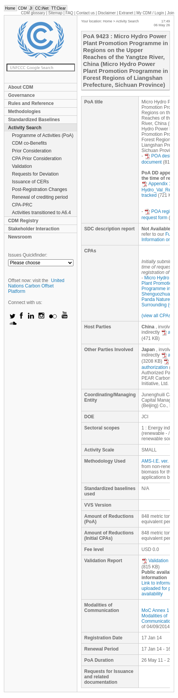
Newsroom (20, 237)
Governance (21, 95)
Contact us (86, 13)
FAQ (69, 13)
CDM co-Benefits (29, 143)
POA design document (158, 159)
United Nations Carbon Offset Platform (36, 286)
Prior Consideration (32, 151)
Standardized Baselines (34, 119)
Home (10, 8)
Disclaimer (107, 13)
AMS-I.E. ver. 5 (157, 461)
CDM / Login (150, 13)
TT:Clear (58, 8)
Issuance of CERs (30, 181)
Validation (22, 166)
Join (170, 13)
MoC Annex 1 (155, 610)
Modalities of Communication (157, 618)
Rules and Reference (31, 103)
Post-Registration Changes (39, 189)
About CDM (20, 87)
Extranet (126, 13)
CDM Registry (23, 220)
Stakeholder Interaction (33, 229)
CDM (22, 8)
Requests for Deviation (35, 174)
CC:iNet (41, 8)
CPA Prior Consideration (37, 158)
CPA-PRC (22, 205)
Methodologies (24, 111)
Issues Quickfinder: (27, 255)
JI (30, 8)
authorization (155, 364)
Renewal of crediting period (40, 197)
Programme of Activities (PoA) (42, 135)
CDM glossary (33, 13)
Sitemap (55, 13)
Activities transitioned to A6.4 (41, 212)
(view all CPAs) (156, 315)
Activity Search (25, 127)
